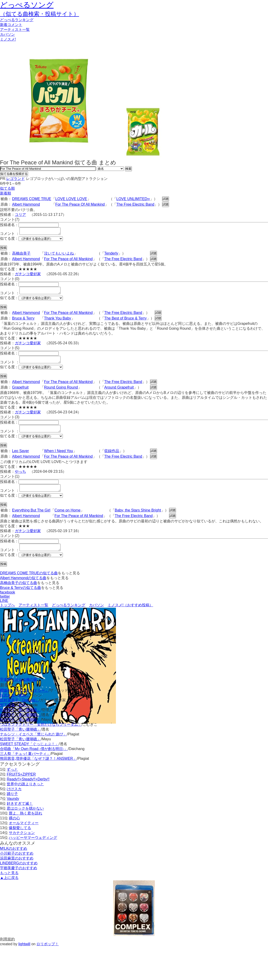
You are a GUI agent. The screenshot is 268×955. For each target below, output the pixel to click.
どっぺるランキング (68, 613)
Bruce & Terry (23, 321)
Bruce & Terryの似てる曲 (20, 596)
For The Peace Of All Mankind (80, 204)
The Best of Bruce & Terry (125, 321)
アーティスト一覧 (33, 613)
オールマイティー (23, 831)
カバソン (7, 34)
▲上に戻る (9, 886)
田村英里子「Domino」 (19, 708)
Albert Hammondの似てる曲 (23, 586)
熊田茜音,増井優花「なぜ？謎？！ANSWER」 (38, 767)
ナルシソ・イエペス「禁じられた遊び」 (33, 742)
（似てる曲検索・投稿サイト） (39, 14)
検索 (128, 168)
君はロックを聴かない (25, 817)
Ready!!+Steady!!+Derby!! (28, 787)
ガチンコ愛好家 (28, 275)
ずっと (12, 778)
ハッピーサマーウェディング (33, 846)
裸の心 (14, 826)
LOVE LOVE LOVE (71, 199)
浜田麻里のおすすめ (16, 867)
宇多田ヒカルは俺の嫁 (18, 688)
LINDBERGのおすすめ (19, 871)
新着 (11, 25)
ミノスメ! (8, 39)
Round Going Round (61, 391)
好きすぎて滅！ (20, 812)
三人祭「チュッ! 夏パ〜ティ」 (25, 762)
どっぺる (16, 20)
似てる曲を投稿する (14, 174)
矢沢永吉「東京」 (15, 704)
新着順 (5, 193)
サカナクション (22, 841)
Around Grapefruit (119, 391)
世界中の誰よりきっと (25, 792)
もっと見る (9, 881)
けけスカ (14, 797)
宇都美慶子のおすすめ (18, 876)
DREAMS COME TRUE (31, 199)
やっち (20, 477)
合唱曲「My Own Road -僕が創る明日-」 (34, 757)
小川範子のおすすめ (16, 862)
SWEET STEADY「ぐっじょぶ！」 (29, 752)
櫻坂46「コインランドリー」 (24, 699)
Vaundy (13, 807)
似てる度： (9, 240)
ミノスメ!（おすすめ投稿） (130, 613)
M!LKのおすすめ (13, 857)
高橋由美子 (21, 255)
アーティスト (15, 30)
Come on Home (67, 517)
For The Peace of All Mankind (68, 260)
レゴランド (15, 179)
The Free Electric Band (135, 204)
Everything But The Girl (31, 517)
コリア (20, 215)
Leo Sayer (20, 456)
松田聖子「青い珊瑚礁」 (20, 718)
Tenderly (111, 255)
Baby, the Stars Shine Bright (138, 517)
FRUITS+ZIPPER (21, 783)
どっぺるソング (27, 5)
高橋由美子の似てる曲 (18, 591)
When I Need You (58, 456)
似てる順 (7, 188)
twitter (5, 605)
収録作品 (111, 456)
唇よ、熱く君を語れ (25, 822)
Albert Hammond (26, 204)
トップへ (7, 613)
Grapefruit (20, 391)
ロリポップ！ (47, 952)
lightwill (24, 952)
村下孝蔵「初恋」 (15, 713)
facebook (7, 601)
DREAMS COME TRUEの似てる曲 (29, 581)
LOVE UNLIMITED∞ (133, 199)
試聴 (166, 199)
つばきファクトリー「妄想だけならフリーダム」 (41, 733)
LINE (4, 609)
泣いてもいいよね (59, 255)
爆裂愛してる (20, 836)
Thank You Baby (57, 321)
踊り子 (12, 802)
